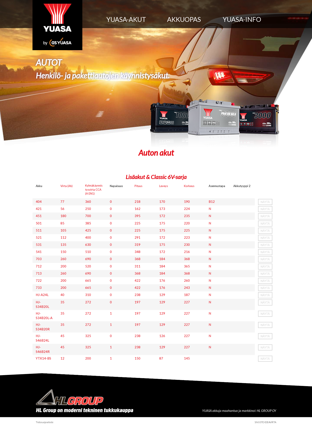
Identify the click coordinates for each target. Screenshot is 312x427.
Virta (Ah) (66, 186)
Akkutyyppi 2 (241, 186)
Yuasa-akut (126, 19)
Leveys (163, 186)
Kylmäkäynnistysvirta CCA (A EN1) (93, 189)
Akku (39, 186)
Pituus (138, 186)
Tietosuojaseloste (44, 422)
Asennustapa (217, 186)
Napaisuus (116, 186)
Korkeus (189, 186)
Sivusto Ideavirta (265, 422)
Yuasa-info (242, 19)
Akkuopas (184, 19)
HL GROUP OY (266, 411)
